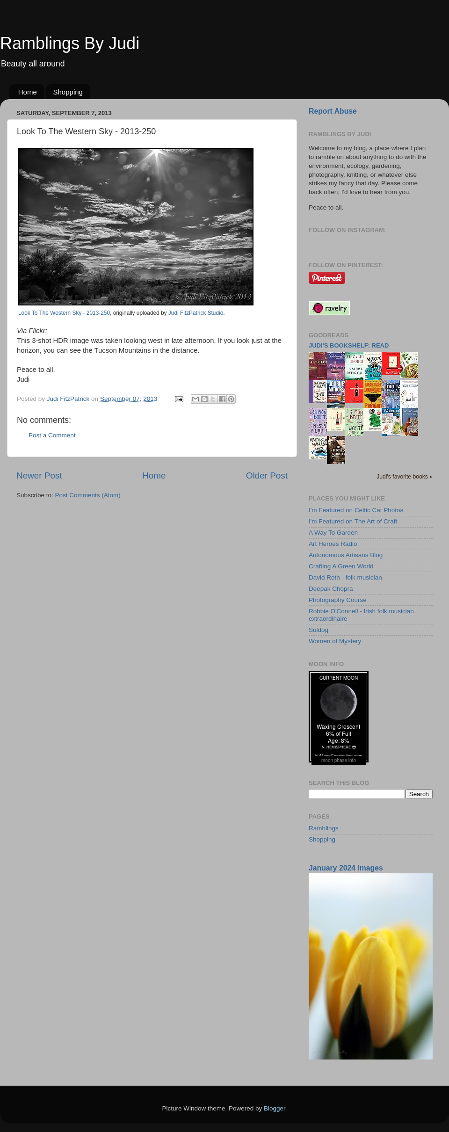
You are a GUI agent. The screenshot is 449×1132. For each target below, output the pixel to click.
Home (27, 92)
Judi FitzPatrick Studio (195, 313)
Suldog (318, 629)
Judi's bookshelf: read (349, 345)
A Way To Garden (333, 532)
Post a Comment (52, 435)
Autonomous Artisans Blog (346, 555)
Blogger (274, 1108)
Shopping (68, 92)
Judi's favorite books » (405, 476)
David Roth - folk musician (345, 577)
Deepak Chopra (331, 588)
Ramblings (324, 828)
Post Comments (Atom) (88, 495)
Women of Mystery (335, 641)
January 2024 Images (346, 868)
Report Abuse (333, 111)
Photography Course (338, 599)
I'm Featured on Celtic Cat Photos (356, 510)
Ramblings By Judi (69, 43)
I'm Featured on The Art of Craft (353, 521)
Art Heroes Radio (333, 543)
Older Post (267, 475)
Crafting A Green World (341, 566)
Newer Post (39, 475)
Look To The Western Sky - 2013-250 (64, 313)
